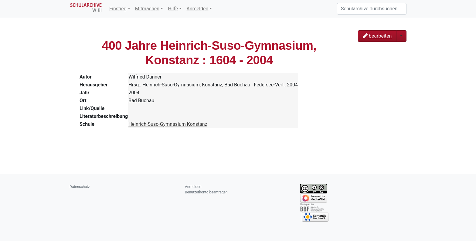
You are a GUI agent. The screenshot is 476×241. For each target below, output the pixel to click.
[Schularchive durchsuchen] (371, 9)
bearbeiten (377, 36)
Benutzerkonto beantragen (206, 192)
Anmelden (197, 9)
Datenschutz (80, 187)
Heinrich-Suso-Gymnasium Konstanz (167, 124)
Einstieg (118, 9)
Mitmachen (147, 9)
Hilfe (173, 9)
